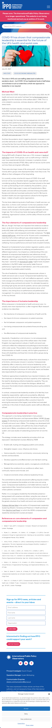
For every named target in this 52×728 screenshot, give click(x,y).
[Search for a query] (48, 26)
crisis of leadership (39, 132)
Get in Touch (13, 644)
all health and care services (11, 135)
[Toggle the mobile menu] (48, 7)
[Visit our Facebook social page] (31, 663)
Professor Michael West (10, 505)
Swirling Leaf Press (13, 510)
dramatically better (26, 262)
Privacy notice (29, 725)
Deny (26, 714)
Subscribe (12, 629)
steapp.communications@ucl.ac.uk (19, 682)
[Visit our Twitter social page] (20, 663)
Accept (26, 708)
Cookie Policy (21, 723)
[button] (49, 694)
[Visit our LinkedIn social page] (26, 663)
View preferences (26, 719)
